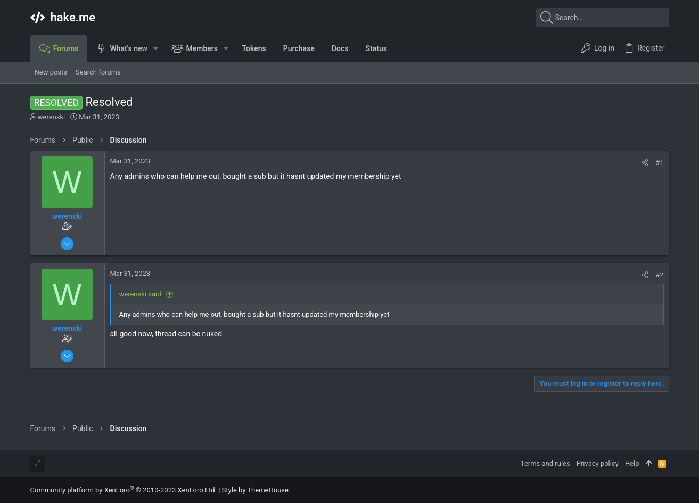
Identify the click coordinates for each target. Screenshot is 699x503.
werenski (51, 117)
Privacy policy (598, 463)
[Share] (645, 163)
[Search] (602, 17)
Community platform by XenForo (123, 490)
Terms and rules (545, 463)
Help (632, 463)
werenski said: (141, 294)
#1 (659, 163)
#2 (659, 275)
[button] (156, 48)
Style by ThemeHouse (255, 490)
